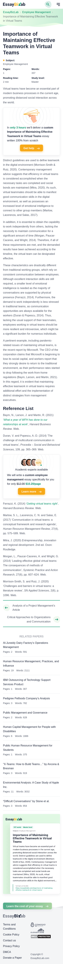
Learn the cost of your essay (27, 906)
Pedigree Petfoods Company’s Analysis (26, 698)
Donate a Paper (12, 957)
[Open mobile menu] (58, 4)
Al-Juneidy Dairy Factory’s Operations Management (25, 645)
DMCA (7, 952)
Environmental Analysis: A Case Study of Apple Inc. (31, 784)
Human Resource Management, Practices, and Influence (31, 663)
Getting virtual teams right (42, 503)
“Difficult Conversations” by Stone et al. (26, 801)
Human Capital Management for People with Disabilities (29, 729)
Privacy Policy (11, 946)
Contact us (9, 940)
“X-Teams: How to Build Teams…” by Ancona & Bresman (31, 766)
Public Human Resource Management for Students (27, 747)
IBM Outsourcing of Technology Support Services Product (27, 682)
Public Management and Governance (25, 712)
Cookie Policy (11, 934)
